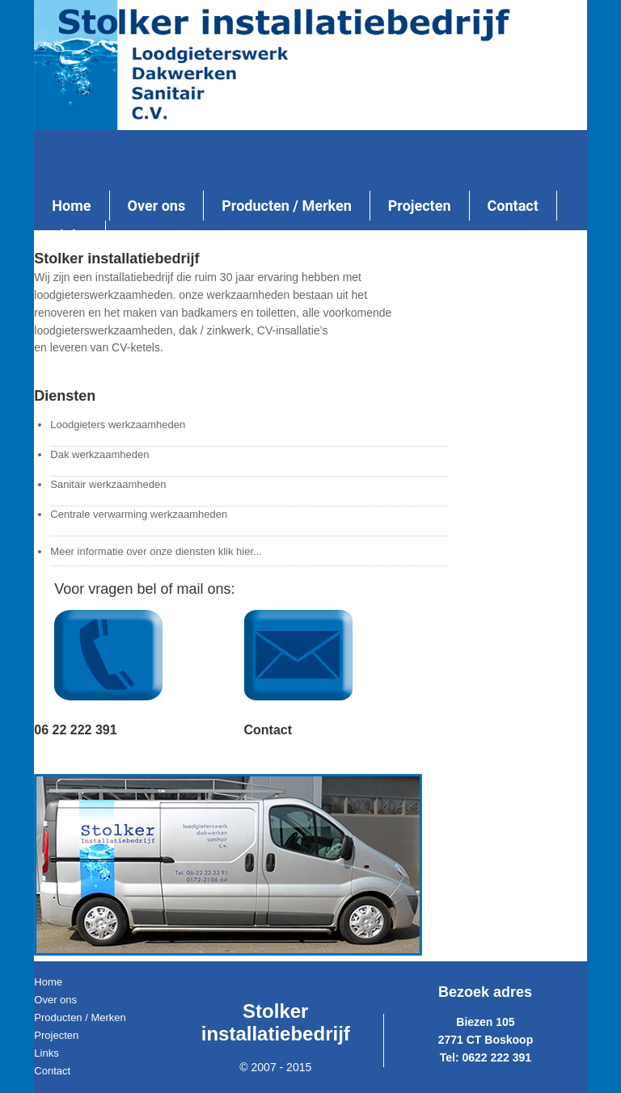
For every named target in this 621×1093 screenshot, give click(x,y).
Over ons (55, 1000)
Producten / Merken (79, 1017)
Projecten (56, 1035)
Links (46, 1053)
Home (48, 982)
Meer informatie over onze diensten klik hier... (156, 551)
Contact (52, 1071)
